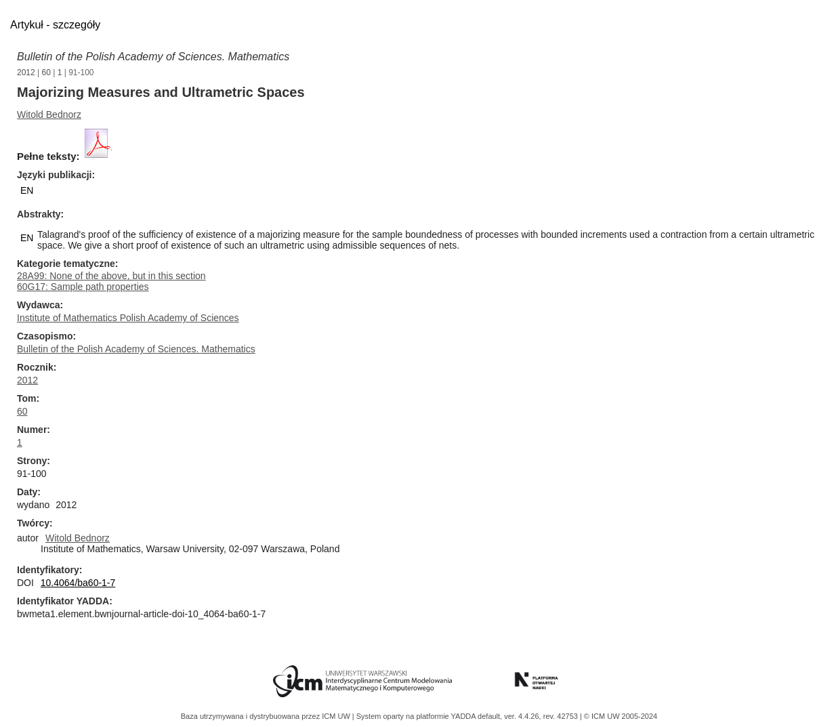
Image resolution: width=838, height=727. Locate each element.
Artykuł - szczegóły (55, 24)
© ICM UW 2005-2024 (620, 716)
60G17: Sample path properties (83, 286)
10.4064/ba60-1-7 (78, 582)
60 (46, 72)
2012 (26, 72)
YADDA (464, 716)
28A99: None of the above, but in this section (111, 275)
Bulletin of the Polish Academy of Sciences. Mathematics (153, 56)
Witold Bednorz (49, 114)
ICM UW (337, 716)
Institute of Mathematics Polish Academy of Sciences (128, 317)
